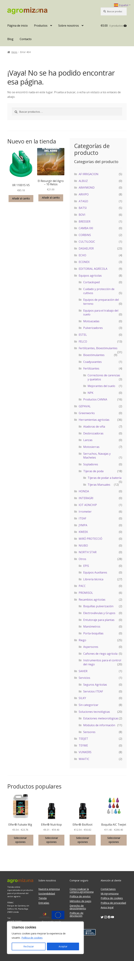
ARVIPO (84, 194)
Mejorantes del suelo (101, 386)
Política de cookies (32, 937)
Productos (40, 25)
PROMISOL (86, 593)
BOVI (82, 215)
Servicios (84, 678)
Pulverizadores (93, 328)
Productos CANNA (95, 399)
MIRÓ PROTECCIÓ (90, 539)
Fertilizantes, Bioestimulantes (98, 348)
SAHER (83, 671)
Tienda (42, 898)
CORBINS (85, 235)
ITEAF (82, 518)
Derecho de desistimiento (78, 907)
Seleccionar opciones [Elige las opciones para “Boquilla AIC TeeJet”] (113, 840)
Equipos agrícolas (90, 275)
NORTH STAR (87, 552)
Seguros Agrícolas (95, 685)
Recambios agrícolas (92, 599)
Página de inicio (17, 25)
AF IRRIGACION (88, 174)
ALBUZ (83, 181)
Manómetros (91, 626)
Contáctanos (108, 889)
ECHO (82, 255)
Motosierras (91, 447)
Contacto (26, 39)
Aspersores (90, 647)
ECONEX (84, 262)
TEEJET (83, 739)
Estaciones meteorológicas (100, 718)
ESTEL (83, 335)
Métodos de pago (80, 901)
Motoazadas (91, 321)
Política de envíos (80, 896)
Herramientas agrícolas (94, 420)
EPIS (86, 566)
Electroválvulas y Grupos (99, 613)
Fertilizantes (91, 368)
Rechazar (28, 946)
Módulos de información (99, 725)
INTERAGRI (86, 498)
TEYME (83, 745)
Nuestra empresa (49, 889)
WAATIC (84, 759)
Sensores (89, 732)
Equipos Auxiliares (95, 572)
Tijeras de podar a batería (104, 478)
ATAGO (83, 201)
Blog (10, 39)
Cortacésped (91, 282)
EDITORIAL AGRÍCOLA (93, 269)
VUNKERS (85, 752)
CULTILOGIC (87, 242)
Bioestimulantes (94, 355)
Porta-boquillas (93, 633)
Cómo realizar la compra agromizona (82, 890)
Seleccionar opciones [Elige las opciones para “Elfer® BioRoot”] (82, 840)
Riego (82, 640)
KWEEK (83, 532)
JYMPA (83, 525)
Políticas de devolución (76, 914)
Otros (82, 559)
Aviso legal (107, 907)
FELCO (83, 341)
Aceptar (63, 946)
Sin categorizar (88, 705)
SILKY (82, 698)
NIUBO (83, 545)
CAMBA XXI (86, 228)
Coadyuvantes (92, 362)
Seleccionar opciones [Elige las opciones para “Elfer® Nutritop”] (51, 840)
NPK (90, 393)
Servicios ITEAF (93, 691)
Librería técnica (93, 579)
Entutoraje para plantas (98, 620)
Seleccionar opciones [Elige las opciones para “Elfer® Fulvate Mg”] (20, 840)
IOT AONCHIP (88, 505)
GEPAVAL (85, 406)
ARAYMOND (87, 187)
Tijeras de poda (93, 471)
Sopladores (90, 464)
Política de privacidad (113, 902)
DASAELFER (86, 248)
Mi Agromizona (109, 893)
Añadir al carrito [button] (21, 198)
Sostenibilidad (46, 893)
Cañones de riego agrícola (100, 654)
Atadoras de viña (94, 426)
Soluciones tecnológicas (94, 712)
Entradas (43, 902)
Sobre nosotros (68, 25)
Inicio (14, 52)
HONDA (84, 491)
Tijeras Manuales (99, 485)
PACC (82, 586)
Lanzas (87, 440)
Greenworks (87, 413)
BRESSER (84, 221)
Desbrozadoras (93, 433)
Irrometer (85, 511)
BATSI (83, 208)
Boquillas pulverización (98, 606)
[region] (45, 937)
